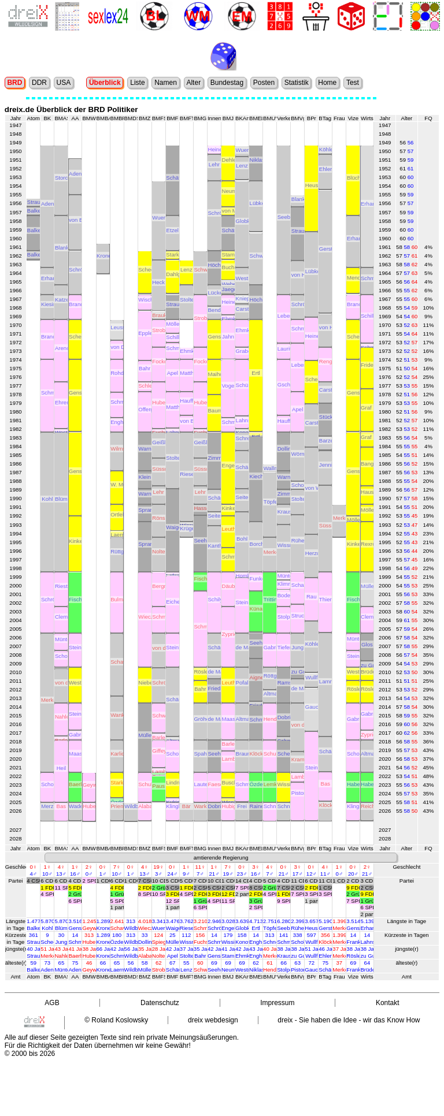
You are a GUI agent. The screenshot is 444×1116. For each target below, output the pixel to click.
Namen (165, 83)
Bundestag (226, 83)
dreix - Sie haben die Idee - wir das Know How (349, 1020)
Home (327, 83)
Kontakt (387, 1003)
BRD (14, 83)
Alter (193, 83)
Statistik (296, 83)
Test (352, 83)
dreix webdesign (213, 1020)
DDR (39, 83)
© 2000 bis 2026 (30, 1054)
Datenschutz (159, 1003)
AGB (52, 1003)
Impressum (277, 1003)
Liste (137, 83)
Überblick (105, 83)
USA (64, 83)
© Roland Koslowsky (116, 1020)
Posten (264, 83)
